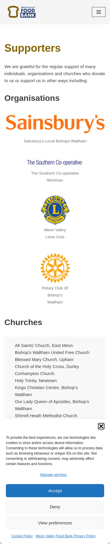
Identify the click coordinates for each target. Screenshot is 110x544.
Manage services (53, 475)
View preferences (55, 522)
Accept (55, 490)
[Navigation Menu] (99, 12)
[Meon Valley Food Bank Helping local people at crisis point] (22, 12)
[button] (101, 426)
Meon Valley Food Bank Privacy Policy (66, 536)
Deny (55, 506)
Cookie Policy (22, 536)
